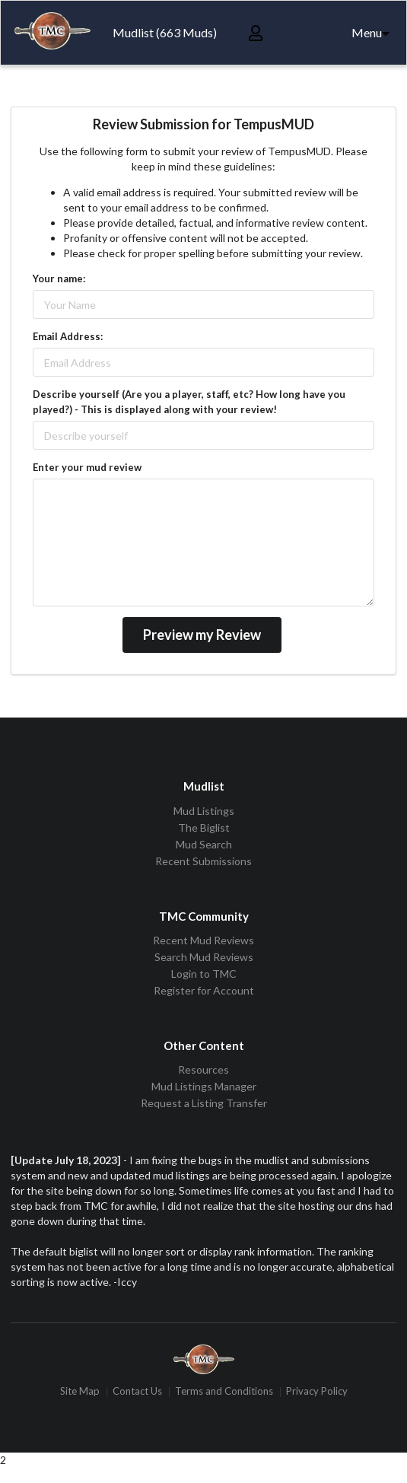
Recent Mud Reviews (203, 940)
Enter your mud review (87, 467)
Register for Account (204, 990)
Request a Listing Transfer (204, 1102)
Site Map (80, 1392)
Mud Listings (203, 811)
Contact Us (137, 1392)
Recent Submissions (203, 860)
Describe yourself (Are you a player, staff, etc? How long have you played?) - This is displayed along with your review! (189, 401)
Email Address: (68, 336)
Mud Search (204, 844)
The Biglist (204, 827)
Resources (203, 1070)
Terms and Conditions (224, 1392)
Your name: (59, 278)
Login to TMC (204, 973)
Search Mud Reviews (203, 956)
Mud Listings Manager (203, 1086)
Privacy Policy (317, 1392)
